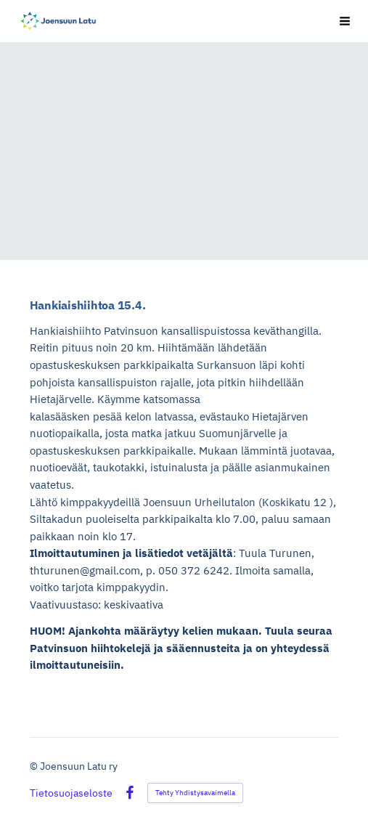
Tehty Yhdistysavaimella (195, 792)
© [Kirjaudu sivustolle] (35, 766)
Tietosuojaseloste (71, 793)
